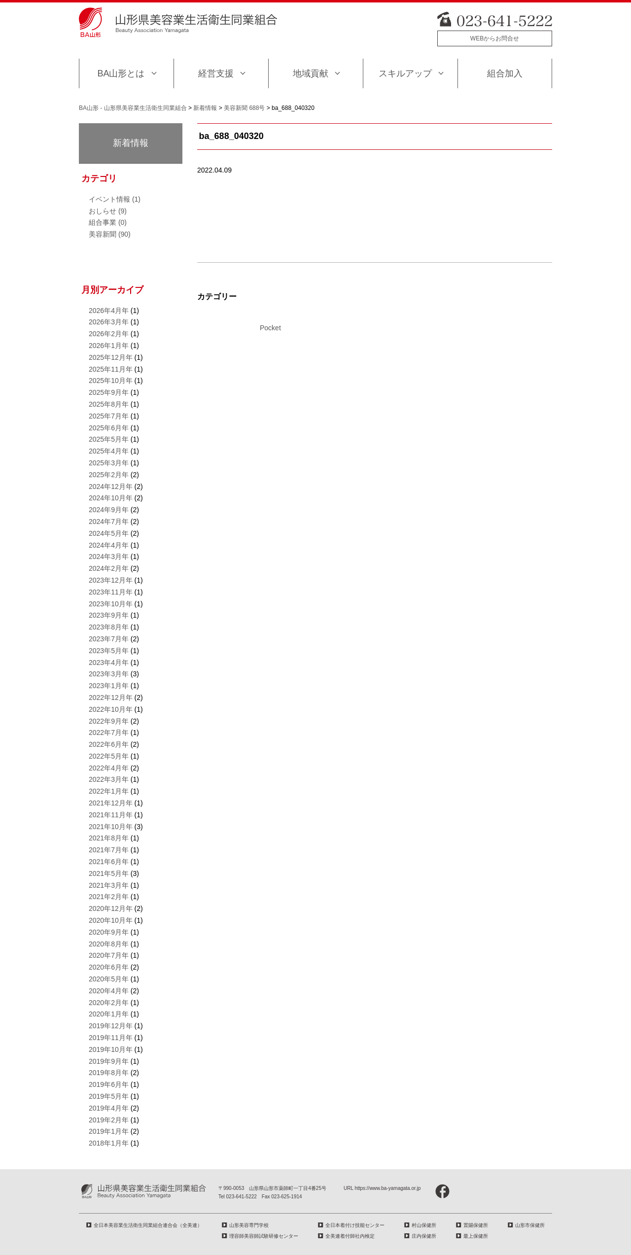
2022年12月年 (111, 697)
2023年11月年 (111, 592)
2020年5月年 (109, 979)
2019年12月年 (111, 1026)
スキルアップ (405, 73)
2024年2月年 (109, 568)
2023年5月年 (109, 651)
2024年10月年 (111, 498)
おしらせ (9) (108, 211)
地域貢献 (310, 73)
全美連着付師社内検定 (350, 1236)
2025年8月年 (109, 404)
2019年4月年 (109, 1108)
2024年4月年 (109, 545)
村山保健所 (424, 1225)
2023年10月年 (111, 604)
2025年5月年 (109, 439)
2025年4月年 (109, 451)
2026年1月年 (109, 345)
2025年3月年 (109, 463)
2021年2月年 (109, 897)
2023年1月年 (109, 686)
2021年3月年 (109, 885)
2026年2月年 (109, 334)
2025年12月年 (111, 357)
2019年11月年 (111, 1038)
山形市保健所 (530, 1225)
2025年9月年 (109, 392)
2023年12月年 (111, 580)
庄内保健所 (424, 1236)
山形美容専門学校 (249, 1225)
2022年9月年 (109, 721)
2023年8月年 (109, 627)
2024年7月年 (109, 521)
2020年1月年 (109, 1014)
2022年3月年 (109, 779)
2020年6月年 (109, 967)
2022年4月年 (109, 768)
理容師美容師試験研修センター (263, 1236)
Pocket (270, 328)
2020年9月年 (109, 932)
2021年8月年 (109, 838)
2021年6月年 (109, 862)
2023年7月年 (109, 639)
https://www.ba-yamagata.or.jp (387, 1188)
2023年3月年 (109, 674)
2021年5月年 (109, 873)
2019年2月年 (109, 1120)
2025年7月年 (109, 416)
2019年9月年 (109, 1061)
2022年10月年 (111, 709)
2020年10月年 (111, 920)
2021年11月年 (111, 815)
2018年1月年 (109, 1143)
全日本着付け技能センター (355, 1225)
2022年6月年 (109, 744)
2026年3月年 (109, 322)
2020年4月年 (109, 991)
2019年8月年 (109, 1073)
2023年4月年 (109, 662)
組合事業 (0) (108, 222)
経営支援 (216, 73)
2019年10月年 (111, 1049)
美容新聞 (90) (110, 234)
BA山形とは (120, 73)
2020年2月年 (109, 1003)
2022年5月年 (109, 756)
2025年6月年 (109, 428)
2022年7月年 (109, 732)
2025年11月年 (111, 369)
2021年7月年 (109, 850)
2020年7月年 (109, 955)
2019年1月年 (109, 1131)
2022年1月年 (109, 791)
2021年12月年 (111, 803)
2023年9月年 (109, 615)
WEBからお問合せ (494, 38)
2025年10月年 (111, 380)
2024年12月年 (111, 486)
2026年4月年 (109, 310)
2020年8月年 (109, 944)
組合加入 (505, 73)
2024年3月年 (109, 556)
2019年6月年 (109, 1084)
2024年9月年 (109, 510)
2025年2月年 (109, 475)
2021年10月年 (111, 827)
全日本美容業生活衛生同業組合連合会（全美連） (148, 1225)
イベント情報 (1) (114, 199)
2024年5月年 (109, 533)
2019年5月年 (109, 1096)
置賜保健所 (475, 1225)
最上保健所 (475, 1236)
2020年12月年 (111, 908)
